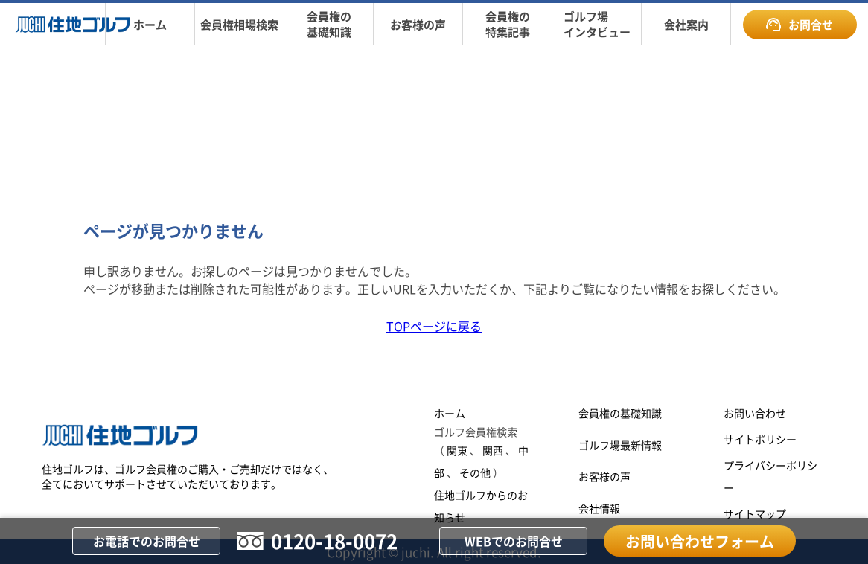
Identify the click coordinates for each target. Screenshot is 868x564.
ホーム (449, 413)
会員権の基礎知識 (620, 413)
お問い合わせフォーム (699, 541)
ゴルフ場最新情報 (620, 445)
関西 (492, 450)
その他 (475, 472)
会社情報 (599, 508)
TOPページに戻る (434, 326)
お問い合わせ (755, 413)
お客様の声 (604, 476)
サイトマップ (755, 513)
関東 (457, 450)
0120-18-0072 (334, 540)
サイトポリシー (760, 439)
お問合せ (799, 24)
